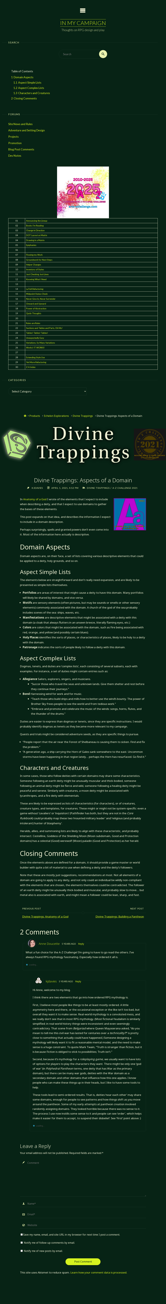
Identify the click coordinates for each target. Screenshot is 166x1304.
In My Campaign (83, 23)
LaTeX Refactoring (34, 289)
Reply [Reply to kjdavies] (78, 981)
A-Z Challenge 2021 (125, 488)
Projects (13, 136)
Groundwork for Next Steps (39, 260)
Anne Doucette (49, 944)
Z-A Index (31, 367)
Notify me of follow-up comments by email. (49, 1243)
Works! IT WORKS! (35, 347)
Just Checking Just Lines (37, 274)
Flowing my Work (34, 255)
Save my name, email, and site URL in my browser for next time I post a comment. (70, 1234)
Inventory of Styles (35, 269)
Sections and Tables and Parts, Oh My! (44, 328)
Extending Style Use (35, 357)
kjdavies (51, 981)
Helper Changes (33, 264)
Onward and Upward (36, 303)
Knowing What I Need (36, 279)
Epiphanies (31, 245)
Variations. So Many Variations (40, 342)
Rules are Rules (33, 323)
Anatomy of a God (35, 499)
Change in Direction (35, 230)
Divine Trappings (83, 416)
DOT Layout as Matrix (36, 235)
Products (34, 416)
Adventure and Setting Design (26, 130)
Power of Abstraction (36, 308)
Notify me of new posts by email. (43, 1251)
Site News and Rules (20, 124)
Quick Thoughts (33, 313)
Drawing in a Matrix (35, 240)
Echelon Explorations (56, 416)
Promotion (15, 143)
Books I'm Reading (35, 225)
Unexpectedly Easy (35, 338)
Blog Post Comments (21, 149)
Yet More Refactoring (36, 362)
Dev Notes (14, 155)
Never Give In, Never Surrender (40, 299)
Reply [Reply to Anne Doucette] (81, 943)
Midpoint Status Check (37, 294)
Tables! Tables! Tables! (37, 333)
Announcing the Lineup (36, 220)
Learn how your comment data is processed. (98, 1272)
